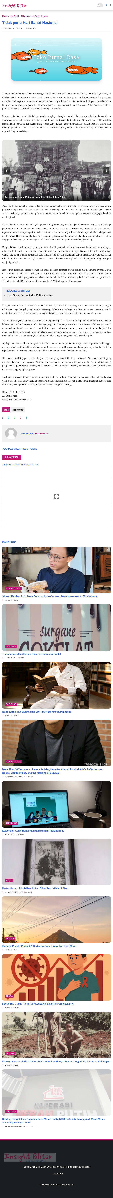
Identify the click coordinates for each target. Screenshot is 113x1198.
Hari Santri (14, 16)
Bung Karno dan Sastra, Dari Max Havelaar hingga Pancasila (36, 711)
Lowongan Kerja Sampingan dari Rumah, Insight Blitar (33, 830)
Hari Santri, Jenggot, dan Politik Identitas (30, 295)
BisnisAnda (11, 823)
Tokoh (9, 880)
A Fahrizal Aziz (13, 589)
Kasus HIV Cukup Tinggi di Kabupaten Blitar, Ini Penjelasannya (38, 1003)
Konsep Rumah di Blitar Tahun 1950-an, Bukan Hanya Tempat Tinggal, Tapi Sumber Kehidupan (56, 1061)
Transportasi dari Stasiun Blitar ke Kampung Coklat (31, 654)
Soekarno (11, 704)
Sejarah (10, 938)
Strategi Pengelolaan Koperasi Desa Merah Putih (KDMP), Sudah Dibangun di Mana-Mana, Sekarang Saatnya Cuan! (53, 1121)
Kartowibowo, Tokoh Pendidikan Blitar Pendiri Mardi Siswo (35, 888)
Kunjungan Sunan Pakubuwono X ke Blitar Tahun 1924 (34, 197)
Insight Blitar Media (63, 1185)
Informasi (11, 646)
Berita (9, 996)
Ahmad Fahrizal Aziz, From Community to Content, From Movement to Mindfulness (49, 596)
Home (4, 16)
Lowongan (58, 1173)
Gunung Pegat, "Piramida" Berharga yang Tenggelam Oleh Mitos (39, 946)
